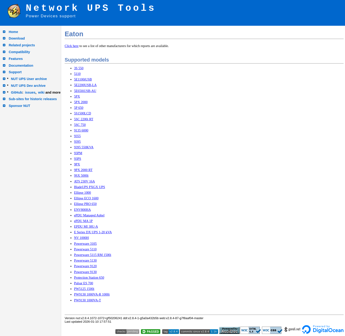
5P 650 (78, 108)
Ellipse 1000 (82, 192)
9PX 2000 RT (83, 170)
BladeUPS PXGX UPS (89, 187)
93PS (77, 159)
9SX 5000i (81, 175)
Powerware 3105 (85, 243)
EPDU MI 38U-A (86, 226)
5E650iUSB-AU (85, 91)
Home (13, 32)
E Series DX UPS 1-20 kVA (93, 232)
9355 (77, 136)
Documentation (21, 65)
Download (17, 38)
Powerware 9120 (85, 266)
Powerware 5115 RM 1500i (92, 255)
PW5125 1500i (84, 289)
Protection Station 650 (89, 277)
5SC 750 (80, 125)
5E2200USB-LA (85, 85)
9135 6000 (81, 130)
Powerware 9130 (85, 272)
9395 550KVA (83, 147)
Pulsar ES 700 (83, 283)
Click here (72, 46)
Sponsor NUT (19, 106)
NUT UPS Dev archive (28, 86)
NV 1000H (81, 238)
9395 (77, 141)
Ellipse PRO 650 (85, 204)
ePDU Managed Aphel (89, 215)
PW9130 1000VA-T (87, 300)
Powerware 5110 (85, 249)
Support (15, 72)
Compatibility (19, 52)
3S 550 (78, 68)
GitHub (16, 92)
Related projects (22, 45)
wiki (41, 92)
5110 (77, 74)
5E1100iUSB (83, 79)
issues (30, 92)
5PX (77, 96)
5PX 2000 (81, 102)
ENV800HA (82, 210)
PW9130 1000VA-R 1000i (92, 294)
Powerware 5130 (85, 260)
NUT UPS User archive (29, 79)
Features (16, 59)
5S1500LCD (82, 113)
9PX (77, 164)
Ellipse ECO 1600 (86, 198)
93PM (78, 153)
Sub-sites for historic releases (33, 99)
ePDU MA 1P (83, 221)
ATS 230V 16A (84, 181)
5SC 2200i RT (83, 119)
